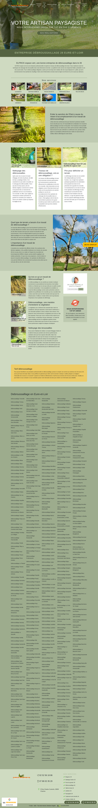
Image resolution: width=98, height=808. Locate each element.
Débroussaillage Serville (17, 607)
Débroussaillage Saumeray (18, 625)
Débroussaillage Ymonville (17, 398)
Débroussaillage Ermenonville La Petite (63, 516)
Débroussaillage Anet (78, 740)
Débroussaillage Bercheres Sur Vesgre (80, 605)
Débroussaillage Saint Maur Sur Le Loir (18, 700)
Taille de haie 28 (59, 5)
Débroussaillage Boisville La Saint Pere (79, 553)
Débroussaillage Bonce (79, 543)
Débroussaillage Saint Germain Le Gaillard (32, 415)
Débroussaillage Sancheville (15, 651)
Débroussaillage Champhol (80, 461)
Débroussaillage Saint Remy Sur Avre (16, 672)
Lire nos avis (9, 804)
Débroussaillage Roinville (32, 520)
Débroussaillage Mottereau (33, 704)
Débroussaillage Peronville (33, 600)
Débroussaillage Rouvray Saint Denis (32, 511)
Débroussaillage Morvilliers (33, 707)
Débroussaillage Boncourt (79, 540)
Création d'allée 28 (84, 5)
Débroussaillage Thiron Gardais (17, 559)
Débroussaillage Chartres (63, 754)
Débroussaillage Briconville (80, 495)
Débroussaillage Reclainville (30, 537)
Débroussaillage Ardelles (79, 733)
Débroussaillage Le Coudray (62, 647)
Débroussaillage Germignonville (46, 720)
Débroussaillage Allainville (79, 749)
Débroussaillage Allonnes (79, 746)
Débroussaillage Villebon (17, 452)
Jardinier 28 (64, 5)
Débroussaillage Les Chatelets (62, 731)
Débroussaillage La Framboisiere (62, 442)
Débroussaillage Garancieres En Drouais (48, 759)
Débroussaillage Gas (47, 751)
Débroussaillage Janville (48, 641)
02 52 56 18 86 (72, 802)
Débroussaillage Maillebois (49, 534)
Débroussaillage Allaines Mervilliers (79, 754)
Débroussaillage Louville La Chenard (49, 580)
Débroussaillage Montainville (46, 399)
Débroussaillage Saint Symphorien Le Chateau (17, 662)
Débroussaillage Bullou (78, 476)
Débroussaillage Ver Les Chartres (17, 496)
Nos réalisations (49, 33)
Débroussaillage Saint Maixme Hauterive (16, 710)
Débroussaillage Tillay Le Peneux (17, 547)
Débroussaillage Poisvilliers (33, 585)
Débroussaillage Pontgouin (33, 581)
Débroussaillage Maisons (48, 524)
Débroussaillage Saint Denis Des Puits (32, 439)
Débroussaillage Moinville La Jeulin (48, 413)
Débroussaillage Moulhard (33, 697)
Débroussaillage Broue (78, 489)
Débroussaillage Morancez (33, 717)
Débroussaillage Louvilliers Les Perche (49, 569)
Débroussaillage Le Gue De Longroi (49, 680)
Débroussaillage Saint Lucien (16, 721)
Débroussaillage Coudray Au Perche (63, 642)
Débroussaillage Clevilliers (64, 686)
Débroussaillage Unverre (17, 507)
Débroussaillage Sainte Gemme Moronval (32, 445)
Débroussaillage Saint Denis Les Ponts (32, 434)
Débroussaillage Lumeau (48, 559)
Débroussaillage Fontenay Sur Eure (64, 447)
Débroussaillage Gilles (47, 715)
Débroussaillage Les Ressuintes (31, 531)
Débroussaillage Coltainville (64, 674)
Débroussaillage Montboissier (30, 757)
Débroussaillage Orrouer (32, 625)
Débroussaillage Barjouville (80, 663)
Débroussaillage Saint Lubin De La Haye (18, 731)
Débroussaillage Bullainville (80, 479)
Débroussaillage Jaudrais (48, 634)
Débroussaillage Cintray (63, 689)
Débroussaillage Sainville (17, 647)
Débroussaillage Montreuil (33, 723)
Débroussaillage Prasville (32, 575)
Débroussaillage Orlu (31, 631)
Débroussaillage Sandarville (18, 644)
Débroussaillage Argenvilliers (77, 726)
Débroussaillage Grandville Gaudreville (49, 689)
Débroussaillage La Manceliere (47, 519)
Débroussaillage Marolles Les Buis (48, 494)
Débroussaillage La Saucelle (16, 633)
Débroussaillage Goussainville (46, 694)
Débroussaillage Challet (79, 467)
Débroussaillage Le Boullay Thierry (80, 517)
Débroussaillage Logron (48, 596)
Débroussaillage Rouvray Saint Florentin (32, 506)
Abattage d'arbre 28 (38, 5)
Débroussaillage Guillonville (49, 673)
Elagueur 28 (32, 5)
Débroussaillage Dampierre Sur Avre (64, 584)
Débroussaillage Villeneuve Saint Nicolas (18, 442)
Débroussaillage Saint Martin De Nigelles (16, 705)
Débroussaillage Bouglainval (77, 533)
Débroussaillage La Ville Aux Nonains (17, 456)
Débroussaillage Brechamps (77, 500)
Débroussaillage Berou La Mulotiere (79, 594)
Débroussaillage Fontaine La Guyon (63, 468)
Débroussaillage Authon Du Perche (80, 693)
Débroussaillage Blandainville (77, 584)
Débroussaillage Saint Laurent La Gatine (16, 745)
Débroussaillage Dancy (63, 571)
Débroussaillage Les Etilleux (62, 508)
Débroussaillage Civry (62, 683)
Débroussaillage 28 (52, 5)
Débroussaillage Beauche (79, 635)
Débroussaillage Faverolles (64, 498)
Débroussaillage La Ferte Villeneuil (63, 482)
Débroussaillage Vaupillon (17, 500)
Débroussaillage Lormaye (48, 587)
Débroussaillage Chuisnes (64, 692)
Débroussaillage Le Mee (48, 476)
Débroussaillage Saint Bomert (32, 471)
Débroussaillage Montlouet (33, 720)
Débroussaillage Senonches (18, 616)
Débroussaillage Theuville (17, 577)
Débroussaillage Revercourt (33, 527)
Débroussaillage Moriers (32, 713)
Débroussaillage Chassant (64, 751)
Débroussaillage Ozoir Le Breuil (32, 607)
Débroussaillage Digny (63, 561)
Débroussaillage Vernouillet (18, 488)
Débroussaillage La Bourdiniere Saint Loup (78, 548)
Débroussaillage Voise (16, 408)
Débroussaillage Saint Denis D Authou (32, 450)
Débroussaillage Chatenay (64, 721)
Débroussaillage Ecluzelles (64, 538)
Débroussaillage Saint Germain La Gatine (32, 410)
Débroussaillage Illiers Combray (47, 648)
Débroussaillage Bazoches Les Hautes (79, 640)
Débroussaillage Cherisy (63, 696)
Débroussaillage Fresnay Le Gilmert (64, 423)
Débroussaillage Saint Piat (17, 680)
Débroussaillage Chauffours (64, 709)
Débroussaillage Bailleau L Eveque (79, 678)
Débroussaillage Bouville (79, 507)
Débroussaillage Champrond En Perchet (79, 451)
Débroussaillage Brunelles (79, 486)
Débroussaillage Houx (47, 658)
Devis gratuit (90, 245)
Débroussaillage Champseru (77, 441)
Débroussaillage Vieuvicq (17, 467)
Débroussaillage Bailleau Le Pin (80, 672)
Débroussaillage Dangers (63, 568)
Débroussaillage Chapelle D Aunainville (80, 446)
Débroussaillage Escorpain (64, 512)
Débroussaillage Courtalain (64, 624)
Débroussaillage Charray (79, 398)
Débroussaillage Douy (63, 553)
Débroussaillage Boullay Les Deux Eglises (79, 522)
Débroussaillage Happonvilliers (46, 665)
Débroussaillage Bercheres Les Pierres (80, 610)
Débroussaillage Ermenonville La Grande (63, 525)
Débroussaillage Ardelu (79, 730)
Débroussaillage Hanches (48, 669)
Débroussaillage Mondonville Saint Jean (48, 408)
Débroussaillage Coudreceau (61, 637)
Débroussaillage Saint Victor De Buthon (16, 657)
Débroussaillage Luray (47, 549)
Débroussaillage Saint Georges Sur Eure (32, 420)
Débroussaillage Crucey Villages (63, 601)
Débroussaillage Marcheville (46, 508)
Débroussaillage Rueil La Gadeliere (32, 497)
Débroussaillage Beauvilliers (77, 626)
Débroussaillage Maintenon (49, 537)
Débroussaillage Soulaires (17, 590)
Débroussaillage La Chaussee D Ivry (62, 705)
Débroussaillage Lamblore (48, 627)
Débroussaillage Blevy (78, 573)
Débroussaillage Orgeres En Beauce (32, 636)
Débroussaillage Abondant (79, 758)
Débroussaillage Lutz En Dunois (48, 544)
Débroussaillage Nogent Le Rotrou (33, 668)
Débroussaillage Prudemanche (30, 557)
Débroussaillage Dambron (64, 597)
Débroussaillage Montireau (33, 732)
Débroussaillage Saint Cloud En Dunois (32, 455)
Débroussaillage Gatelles (48, 738)
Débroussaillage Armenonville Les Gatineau (80, 720)
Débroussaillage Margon (48, 498)
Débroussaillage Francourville (61, 437)
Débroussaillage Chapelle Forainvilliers (79, 430)
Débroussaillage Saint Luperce (16, 716)
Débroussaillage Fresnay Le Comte (64, 428)
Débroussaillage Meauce (48, 479)
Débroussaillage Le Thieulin (18, 563)
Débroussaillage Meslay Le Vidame (49, 456)
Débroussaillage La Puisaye (33, 547)
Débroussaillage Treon (16, 524)
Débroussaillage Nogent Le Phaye (33, 684)
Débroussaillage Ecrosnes (64, 541)
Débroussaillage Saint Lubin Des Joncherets (18, 726)
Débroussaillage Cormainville (61, 658)
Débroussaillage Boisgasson (77, 569)
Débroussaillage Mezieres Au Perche (48, 437)
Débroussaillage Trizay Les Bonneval (18, 519)
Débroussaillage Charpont (79, 402)
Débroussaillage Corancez (64, 662)
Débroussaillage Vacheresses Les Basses (17, 511)
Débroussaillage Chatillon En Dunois (63, 717)
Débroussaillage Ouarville (32, 622)
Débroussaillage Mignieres (48, 423)
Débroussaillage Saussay (17, 622)
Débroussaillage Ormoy (32, 628)
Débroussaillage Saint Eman (32, 426)
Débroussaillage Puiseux (32, 541)
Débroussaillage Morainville (33, 710)
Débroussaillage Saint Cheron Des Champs (32, 466)
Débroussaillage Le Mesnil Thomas (48, 446)
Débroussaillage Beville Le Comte (79, 589)
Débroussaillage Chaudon (63, 713)
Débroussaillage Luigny (48, 562)
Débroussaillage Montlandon (30, 727)
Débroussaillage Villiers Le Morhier (17, 437)
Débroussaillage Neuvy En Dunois (33, 679)
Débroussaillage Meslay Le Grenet (49, 462)
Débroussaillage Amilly (78, 736)
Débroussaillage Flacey (63, 473)
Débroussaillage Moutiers (32, 700)
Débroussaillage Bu (78, 482)
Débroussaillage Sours (16, 587)
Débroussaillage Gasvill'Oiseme (46, 747)
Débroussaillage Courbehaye (61, 628)
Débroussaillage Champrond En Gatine (78, 456)
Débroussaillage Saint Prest (18, 677)
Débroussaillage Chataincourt (61, 747)
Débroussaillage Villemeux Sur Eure (17, 447)
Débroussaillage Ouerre (32, 618)
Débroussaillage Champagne (77, 472)
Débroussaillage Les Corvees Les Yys (62, 653)
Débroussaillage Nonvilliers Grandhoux (33, 658)
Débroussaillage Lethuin (48, 611)
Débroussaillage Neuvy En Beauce (33, 689)
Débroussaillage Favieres (63, 495)
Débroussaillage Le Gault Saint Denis (48, 733)
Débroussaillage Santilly (17, 637)
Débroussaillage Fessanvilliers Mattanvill (63, 477)
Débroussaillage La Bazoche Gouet (78, 650)
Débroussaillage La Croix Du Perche (63, 606)
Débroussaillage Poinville (32, 588)
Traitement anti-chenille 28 (78, 5)
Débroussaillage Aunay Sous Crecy (78, 706)
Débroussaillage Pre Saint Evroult (33, 571)
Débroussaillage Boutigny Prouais (79, 512)
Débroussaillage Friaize (63, 410)
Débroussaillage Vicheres (17, 476)
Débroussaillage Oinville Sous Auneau (32, 644)
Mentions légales (51, 805)
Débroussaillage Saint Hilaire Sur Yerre (32, 405)
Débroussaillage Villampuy (17, 470)
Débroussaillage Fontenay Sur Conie (64, 452)
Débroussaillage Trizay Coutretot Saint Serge (17, 528)
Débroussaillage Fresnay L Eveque (64, 418)
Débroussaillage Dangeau (63, 574)
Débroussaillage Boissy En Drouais (79, 563)
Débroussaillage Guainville (48, 685)
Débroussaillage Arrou (78, 716)
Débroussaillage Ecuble (63, 534)
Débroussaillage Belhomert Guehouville (80, 621)
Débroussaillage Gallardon (64, 404)
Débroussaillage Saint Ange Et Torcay (33, 487)
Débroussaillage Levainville (49, 608)
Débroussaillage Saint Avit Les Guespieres (33, 476)
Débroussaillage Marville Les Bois (48, 489)
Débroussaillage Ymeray (17, 402)
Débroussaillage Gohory (48, 702)
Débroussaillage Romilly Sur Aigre (32, 516)
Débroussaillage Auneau (79, 702)
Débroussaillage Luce (47, 565)
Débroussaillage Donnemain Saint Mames (63, 557)
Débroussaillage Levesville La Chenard (48, 600)
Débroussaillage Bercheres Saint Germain (80, 615)
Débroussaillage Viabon (17, 480)
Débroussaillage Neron (32, 694)
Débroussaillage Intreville (48, 644)
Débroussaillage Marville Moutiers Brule (48, 483)
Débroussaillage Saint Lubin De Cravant (18, 737)
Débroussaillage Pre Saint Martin (33, 565)
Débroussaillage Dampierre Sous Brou (64, 592)
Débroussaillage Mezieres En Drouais (48, 432)
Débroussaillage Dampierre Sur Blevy (64, 579)
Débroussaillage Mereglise (48, 473)
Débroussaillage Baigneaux (80, 685)
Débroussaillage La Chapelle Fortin (78, 425)
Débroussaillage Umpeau (17, 515)
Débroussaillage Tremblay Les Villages (17, 533)
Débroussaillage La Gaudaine (47, 742)
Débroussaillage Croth (78, 761)
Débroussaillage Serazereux (15, 611)
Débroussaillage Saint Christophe (32, 460)
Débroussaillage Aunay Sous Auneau (78, 712)
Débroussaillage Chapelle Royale (79, 414)
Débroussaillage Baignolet (79, 682)
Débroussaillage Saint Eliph (33, 430)
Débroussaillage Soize (16, 604)
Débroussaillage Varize (17, 503)
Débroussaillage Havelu (48, 661)
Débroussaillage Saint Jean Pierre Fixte (18, 756)
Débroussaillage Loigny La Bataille (48, 592)
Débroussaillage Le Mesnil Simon (48, 451)
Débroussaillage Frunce (63, 407)
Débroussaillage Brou (78, 492)
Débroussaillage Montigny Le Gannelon (33, 741)
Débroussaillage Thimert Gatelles (17, 567)
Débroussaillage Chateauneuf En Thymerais (64, 741)
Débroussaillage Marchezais (46, 502)
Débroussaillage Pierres (32, 597)
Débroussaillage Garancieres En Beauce (63, 399)
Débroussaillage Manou (48, 515)
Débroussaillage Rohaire (32, 524)
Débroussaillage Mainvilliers (49, 527)
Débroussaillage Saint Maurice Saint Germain (17, 695)
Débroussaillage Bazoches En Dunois (79, 645)
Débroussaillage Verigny (17, 492)
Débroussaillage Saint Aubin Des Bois (32, 481)
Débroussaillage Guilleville (48, 676)
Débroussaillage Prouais (32, 561)
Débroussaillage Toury (16, 551)
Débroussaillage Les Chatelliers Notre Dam (63, 726)
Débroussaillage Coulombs (64, 633)
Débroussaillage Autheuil (79, 688)
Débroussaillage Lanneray (48, 621)
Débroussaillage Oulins (32, 615)
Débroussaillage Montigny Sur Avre (33, 736)
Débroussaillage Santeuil (17, 641)
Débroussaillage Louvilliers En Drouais (49, 575)
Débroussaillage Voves (17, 411)
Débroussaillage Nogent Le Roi (33, 674)
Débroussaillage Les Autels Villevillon (80, 698)
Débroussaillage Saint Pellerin (16, 684)
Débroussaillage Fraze (63, 432)
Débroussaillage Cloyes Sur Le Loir (64, 678)
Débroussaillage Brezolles (79, 504)
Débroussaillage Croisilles (63, 610)
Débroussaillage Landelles (48, 624)
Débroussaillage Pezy (31, 603)
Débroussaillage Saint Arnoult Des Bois (32, 492)
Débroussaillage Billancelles (80, 580)
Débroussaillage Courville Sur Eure (63, 620)
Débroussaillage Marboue (48, 512)
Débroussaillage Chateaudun (61, 736)
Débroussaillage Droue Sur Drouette (64, 545)
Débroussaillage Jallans (48, 637)
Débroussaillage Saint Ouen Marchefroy (18, 689)
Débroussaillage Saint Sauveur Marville (16, 667)
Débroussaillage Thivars (17, 555)
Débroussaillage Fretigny (63, 413)
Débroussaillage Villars (17, 463)
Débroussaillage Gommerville (46, 706)
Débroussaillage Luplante (48, 552)
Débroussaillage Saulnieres (18, 629)
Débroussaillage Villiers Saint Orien (17, 431)
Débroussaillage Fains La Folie (63, 502)
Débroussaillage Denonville (64, 564)
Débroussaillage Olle (31, 640)
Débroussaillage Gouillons (48, 698)
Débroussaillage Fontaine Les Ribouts (63, 463)
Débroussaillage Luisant (48, 555)
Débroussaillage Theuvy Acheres (17, 573)
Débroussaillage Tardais (17, 583)
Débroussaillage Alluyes (79, 743)
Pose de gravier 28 (44, 5)
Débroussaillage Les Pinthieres (31, 592)
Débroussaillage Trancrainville (15, 538)
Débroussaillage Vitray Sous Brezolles (16, 421)
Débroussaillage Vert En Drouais (17, 484)
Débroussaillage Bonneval (79, 537)
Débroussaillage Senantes (17, 619)
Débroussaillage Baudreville (80, 654)
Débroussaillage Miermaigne (46, 427)
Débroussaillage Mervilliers (49, 466)
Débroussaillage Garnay (48, 755)
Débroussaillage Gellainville (49, 729)
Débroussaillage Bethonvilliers (77, 600)
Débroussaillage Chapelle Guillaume (79, 420)
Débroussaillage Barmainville (77, 659)
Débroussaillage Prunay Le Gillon (33, 552)
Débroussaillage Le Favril (63, 492)
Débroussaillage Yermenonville (15, 416)
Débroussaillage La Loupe (48, 584)
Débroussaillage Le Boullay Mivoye (80, 527)
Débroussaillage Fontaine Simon (63, 458)
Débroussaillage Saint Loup (18, 741)
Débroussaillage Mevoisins (49, 442)
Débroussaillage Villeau (17, 460)
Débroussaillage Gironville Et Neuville (48, 711)
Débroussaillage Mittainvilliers (46, 418)
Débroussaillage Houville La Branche (49, 653)
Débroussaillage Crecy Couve (63, 615)
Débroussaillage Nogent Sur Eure (32, 663)
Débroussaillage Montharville (30, 752)
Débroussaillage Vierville (17, 473)
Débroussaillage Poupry (32, 578)
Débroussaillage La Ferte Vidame (63, 487)
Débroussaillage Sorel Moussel (16, 600)
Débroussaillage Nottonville (33, 654)
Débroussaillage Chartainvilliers (61, 758)
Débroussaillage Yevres (17, 405)
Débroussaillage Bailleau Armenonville (79, 667)
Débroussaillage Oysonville (33, 612)
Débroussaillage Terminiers (18, 580)
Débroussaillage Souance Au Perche (17, 594)
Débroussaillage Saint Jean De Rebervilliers (33, 399)
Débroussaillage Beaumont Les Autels (80, 631)
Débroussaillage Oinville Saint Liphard (32, 649)
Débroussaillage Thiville (17, 543)
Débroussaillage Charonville (80, 410)
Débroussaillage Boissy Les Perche (80, 558)
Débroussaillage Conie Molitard (63, 666)
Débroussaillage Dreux (63, 549)
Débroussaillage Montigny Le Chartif (33, 747)
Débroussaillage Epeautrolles (61, 530)
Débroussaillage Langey (48, 618)
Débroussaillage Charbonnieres (77, 406)
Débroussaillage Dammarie (64, 588)
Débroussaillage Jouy (47, 631)
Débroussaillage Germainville (46, 725)
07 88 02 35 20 (89, 802)
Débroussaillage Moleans (48, 404)
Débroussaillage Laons (48, 614)
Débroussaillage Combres (63, 671)
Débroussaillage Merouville (49, 469)
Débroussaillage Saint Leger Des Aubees (16, 750)
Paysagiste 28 (70, 5)
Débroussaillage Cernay (79, 464)
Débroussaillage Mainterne (49, 530)
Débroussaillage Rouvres (32, 501)
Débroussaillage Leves (48, 604)
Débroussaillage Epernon (63, 520)
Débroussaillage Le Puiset (33, 544)
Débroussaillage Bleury (79, 576)
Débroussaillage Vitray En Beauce (17, 426)
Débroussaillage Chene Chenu (63, 700)
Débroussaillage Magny (48, 540)
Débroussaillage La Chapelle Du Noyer (78, 435)
